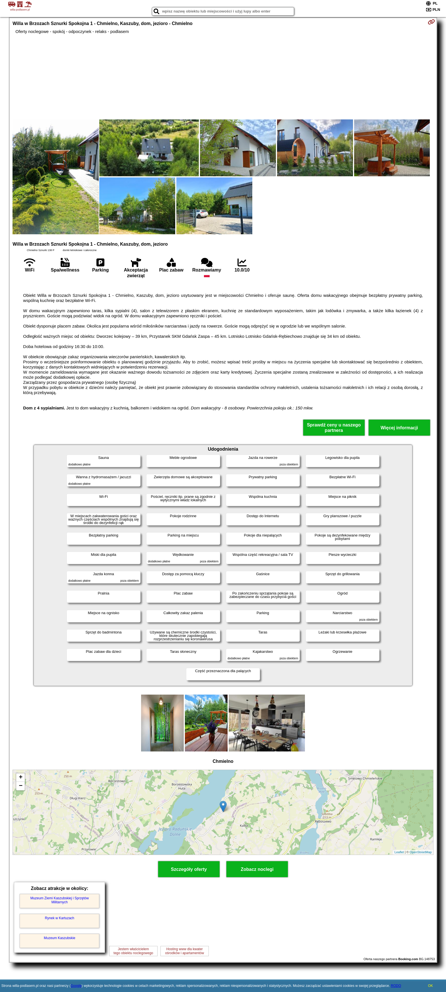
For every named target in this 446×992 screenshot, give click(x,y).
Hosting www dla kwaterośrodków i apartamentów (184, 951)
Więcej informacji (399, 427)
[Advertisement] (223, 77)
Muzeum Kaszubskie (59, 938)
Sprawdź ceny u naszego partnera (334, 428)
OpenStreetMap (421, 852)
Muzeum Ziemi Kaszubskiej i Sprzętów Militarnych (59, 900)
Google (76, 986)
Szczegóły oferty (189, 869)
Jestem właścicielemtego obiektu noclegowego (133, 951)
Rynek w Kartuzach (59, 918)
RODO (396, 986)
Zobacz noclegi (257, 869)
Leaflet (399, 852)
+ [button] (20, 777)
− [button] (20, 786)
